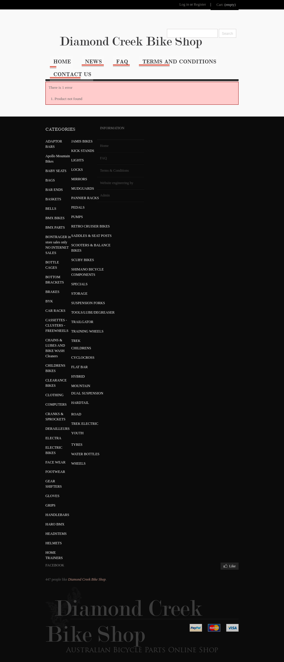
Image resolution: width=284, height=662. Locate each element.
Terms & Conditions (103, 164)
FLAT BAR (68, 360)
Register (210, 4)
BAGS (39, 174)
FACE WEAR (45, 456)
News (83, 59)
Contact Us (61, 69)
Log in (194, 4)
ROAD (65, 408)
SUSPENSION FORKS (77, 296)
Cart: (230, 4)
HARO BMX (44, 518)
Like (243, 560)
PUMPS (66, 210)
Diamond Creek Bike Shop (142, 39)
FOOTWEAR (45, 465)
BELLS (40, 202)
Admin (94, 189)
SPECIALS (68, 278)
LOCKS (66, 163)
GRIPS (40, 499)
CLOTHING (44, 388)
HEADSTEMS (45, 527)
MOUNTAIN (69, 379)
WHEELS (67, 457)
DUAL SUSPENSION (76, 387)
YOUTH (66, 427)
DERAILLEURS (47, 422)
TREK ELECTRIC (74, 417)
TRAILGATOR (71, 315)
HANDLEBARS (47, 508)
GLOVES (42, 489)
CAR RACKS (45, 304)
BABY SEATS (45, 164)
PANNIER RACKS (74, 191)
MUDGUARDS (71, 182)
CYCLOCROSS (72, 351)
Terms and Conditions (172, 59)
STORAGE (68, 287)
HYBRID (67, 370)
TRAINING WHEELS (76, 325)
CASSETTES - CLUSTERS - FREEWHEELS (46, 319)
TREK (65, 334)
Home (51, 59)
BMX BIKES (44, 211)
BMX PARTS (44, 221)
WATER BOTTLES (74, 447)
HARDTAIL (69, 396)
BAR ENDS (43, 183)
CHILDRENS (70, 342)
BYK (38, 295)
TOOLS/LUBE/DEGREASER (82, 306)
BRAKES (42, 285)
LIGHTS (66, 154)
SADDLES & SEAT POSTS (80, 229)
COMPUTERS (45, 398)
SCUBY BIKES (71, 253)
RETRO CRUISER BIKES (79, 220)
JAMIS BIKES (71, 135)
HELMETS (43, 537)
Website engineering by (106, 176)
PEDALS (67, 201)
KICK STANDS (71, 144)
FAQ (113, 59)
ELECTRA (43, 432)
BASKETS (42, 193)
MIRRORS (68, 173)
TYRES (66, 438)
